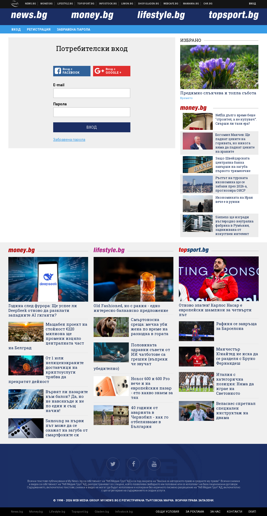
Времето (186, 98)
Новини (30, 3)
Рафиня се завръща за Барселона (236, 326)
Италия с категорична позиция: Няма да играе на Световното (235, 383)
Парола (60, 104)
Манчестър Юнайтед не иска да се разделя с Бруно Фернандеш (237, 356)
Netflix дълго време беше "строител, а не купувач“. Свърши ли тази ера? (236, 119)
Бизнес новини (46, 3)
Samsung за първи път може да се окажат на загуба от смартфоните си (67, 427)
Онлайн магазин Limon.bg (127, 3)
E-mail (58, 85)
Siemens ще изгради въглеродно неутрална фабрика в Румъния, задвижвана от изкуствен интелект (234, 225)
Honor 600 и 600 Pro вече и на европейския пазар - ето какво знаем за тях (152, 388)
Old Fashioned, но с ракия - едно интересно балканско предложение (131, 308)
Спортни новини (86, 3)
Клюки (65, 3)
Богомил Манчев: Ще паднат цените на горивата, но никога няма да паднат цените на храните (234, 143)
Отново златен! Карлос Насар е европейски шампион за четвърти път (215, 309)
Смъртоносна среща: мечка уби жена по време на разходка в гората (149, 326)
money (196, 108)
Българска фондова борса (108, 3)
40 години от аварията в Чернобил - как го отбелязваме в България (149, 417)
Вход (252, 3)
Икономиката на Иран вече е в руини (234, 199)
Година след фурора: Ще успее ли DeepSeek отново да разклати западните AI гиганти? (42, 310)
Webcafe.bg (171, 3)
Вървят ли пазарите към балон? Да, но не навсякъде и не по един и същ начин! (67, 401)
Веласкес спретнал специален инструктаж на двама (236, 410)
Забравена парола (73, 29)
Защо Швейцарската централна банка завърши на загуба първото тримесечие (232, 164)
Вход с (72, 71)
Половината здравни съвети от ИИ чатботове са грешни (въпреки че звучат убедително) (132, 356)
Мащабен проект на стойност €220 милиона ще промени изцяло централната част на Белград (47, 336)
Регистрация (39, 29)
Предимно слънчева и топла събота (218, 92)
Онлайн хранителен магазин (148, 3)
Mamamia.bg (191, 3)
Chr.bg (208, 3)
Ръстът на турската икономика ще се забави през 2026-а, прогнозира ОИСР (231, 184)
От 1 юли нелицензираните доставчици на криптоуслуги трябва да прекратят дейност (46, 370)
